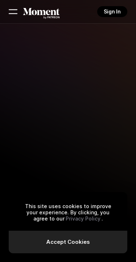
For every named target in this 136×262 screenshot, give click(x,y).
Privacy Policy (83, 218)
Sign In (112, 11)
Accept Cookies (68, 241)
